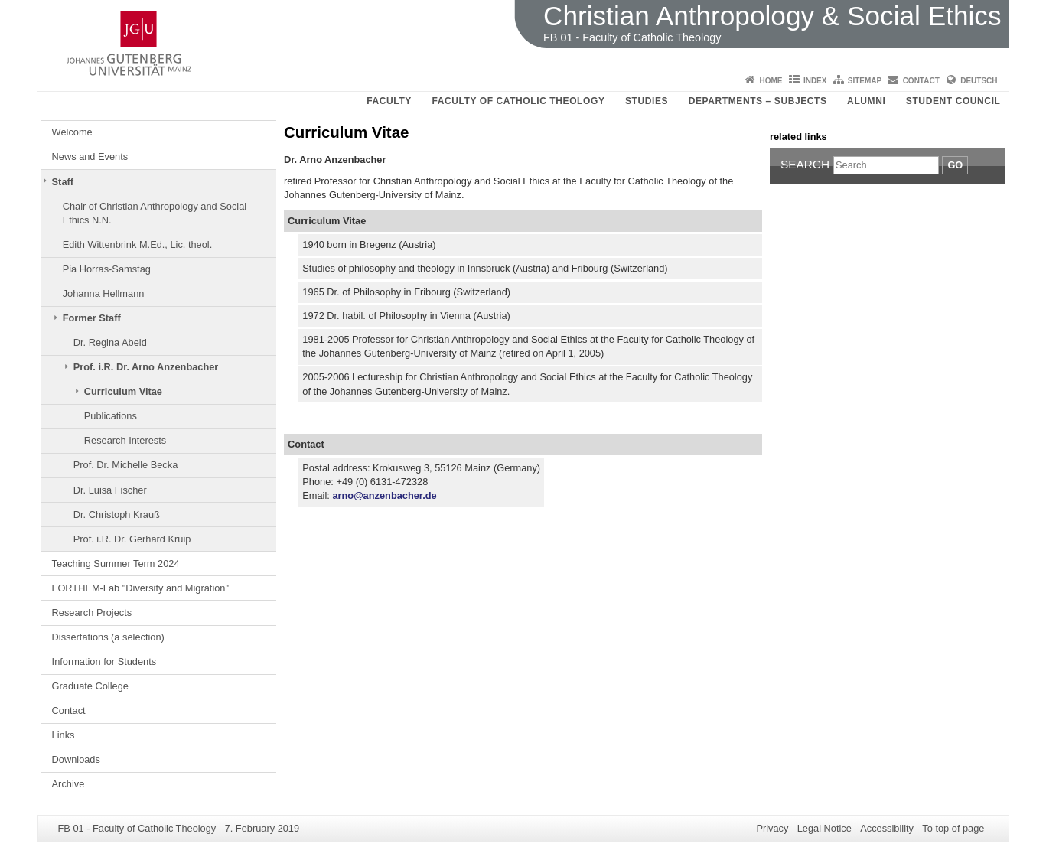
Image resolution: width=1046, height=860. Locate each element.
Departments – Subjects (758, 101)
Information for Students (104, 661)
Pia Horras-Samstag (107, 269)
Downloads (76, 759)
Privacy (772, 828)
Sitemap (864, 81)
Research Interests (125, 440)
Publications (110, 416)
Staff (62, 181)
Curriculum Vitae (123, 391)
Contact (921, 81)
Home (771, 81)
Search (804, 164)
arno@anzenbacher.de (384, 495)
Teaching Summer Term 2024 (116, 563)
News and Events (90, 156)
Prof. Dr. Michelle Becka (125, 465)
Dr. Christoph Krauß (116, 514)
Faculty (389, 101)
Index (815, 81)
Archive (68, 784)
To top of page (953, 828)
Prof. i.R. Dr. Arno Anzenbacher (146, 367)
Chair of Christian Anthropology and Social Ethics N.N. (154, 213)
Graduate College (90, 686)
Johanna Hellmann (104, 293)
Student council (953, 101)
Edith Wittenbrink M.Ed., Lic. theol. (138, 244)
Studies (646, 101)
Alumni (866, 101)
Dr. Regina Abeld (110, 342)
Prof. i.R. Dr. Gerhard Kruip (132, 539)
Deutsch (978, 81)
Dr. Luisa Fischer (110, 490)
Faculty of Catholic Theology (518, 101)
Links (63, 735)
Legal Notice (824, 828)
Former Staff (92, 318)
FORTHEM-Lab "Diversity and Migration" (140, 588)
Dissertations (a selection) (108, 637)
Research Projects (92, 612)
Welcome (72, 132)
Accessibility (887, 828)
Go (955, 165)
